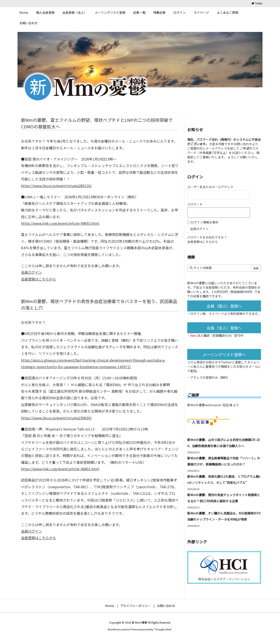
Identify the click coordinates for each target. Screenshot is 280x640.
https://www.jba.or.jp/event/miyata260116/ (56, 185)
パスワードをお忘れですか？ (207, 237)
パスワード (195, 204)
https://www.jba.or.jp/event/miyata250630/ (56, 417)
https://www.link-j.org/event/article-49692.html (60, 223)
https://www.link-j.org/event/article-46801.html (60, 468)
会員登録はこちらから (38, 279)
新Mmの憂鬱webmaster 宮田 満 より (213, 405)
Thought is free (163, 629)
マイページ (216, 313)
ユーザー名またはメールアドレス (210, 187)
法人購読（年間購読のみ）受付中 (220, 335)
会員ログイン (31, 272)
